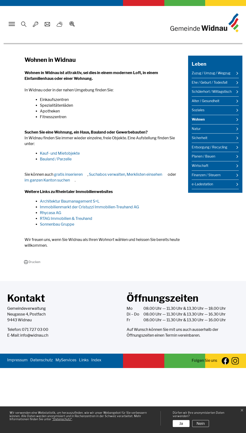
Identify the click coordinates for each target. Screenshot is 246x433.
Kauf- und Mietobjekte (62, 218)
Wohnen (204, 185)
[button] (32, 327)
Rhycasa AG (53, 277)
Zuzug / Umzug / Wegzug (211, 138)
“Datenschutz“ (62, 419)
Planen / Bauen (203, 221)
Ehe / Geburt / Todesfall (209, 147)
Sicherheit (199, 203)
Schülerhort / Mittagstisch (212, 156)
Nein (201, 423)
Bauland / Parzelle (58, 224)
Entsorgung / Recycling (209, 212)
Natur (196, 193)
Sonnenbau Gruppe (59, 289)
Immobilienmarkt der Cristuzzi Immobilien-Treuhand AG (92, 272)
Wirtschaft (200, 230)
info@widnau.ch (34, 400)
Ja (181, 423)
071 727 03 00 (35, 394)
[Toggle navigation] (11, 24)
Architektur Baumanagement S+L (72, 266)
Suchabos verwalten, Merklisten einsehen (128, 239)
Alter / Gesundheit (205, 166)
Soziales (198, 175)
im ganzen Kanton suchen (50, 245)
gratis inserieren (70, 239)
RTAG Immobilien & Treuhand (68, 283)
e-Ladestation (202, 249)
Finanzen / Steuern (206, 240)
